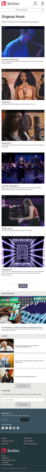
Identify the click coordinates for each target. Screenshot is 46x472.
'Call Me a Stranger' (10, 186)
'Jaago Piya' (7, 143)
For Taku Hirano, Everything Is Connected (25, 376)
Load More (23, 286)
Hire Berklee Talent (8, 441)
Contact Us (5, 444)
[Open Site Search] (35, 3)
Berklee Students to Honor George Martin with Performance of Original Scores (27, 346)
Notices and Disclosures (8, 460)
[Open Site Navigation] (42, 3)
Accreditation (5, 458)
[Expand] (42, 10)
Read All (23, 386)
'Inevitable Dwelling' (10, 59)
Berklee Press (28, 438)
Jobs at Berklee (29, 441)
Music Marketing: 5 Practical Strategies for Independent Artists (22, 327)
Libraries (4, 438)
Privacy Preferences (7, 464)
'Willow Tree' (7, 228)
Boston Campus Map (30, 444)
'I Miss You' (6, 102)
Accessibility (5, 462)
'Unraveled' (7, 269)
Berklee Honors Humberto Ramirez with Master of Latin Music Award (29, 361)
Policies (4, 456)
